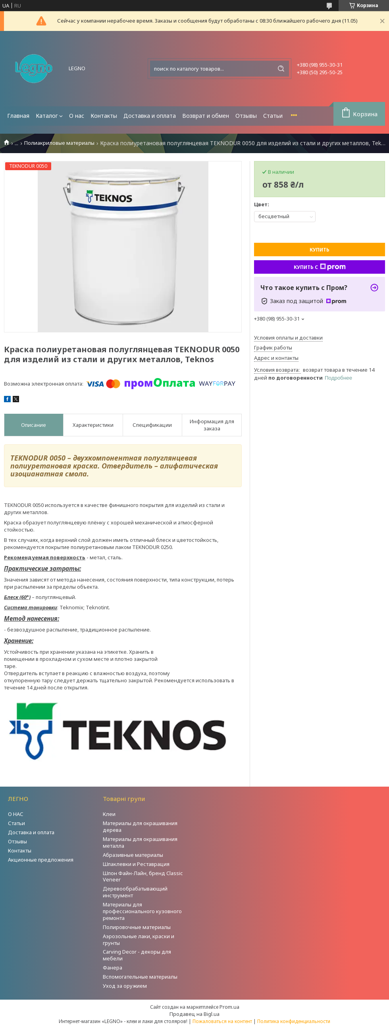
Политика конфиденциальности (293, 1021)
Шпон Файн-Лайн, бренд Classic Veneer (143, 876)
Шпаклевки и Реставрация (136, 864)
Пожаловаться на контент (222, 1021)
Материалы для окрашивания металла (140, 842)
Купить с (320, 267)
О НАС (15, 814)
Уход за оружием (125, 985)
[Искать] (281, 69)
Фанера (112, 967)
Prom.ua (229, 1006)
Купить (319, 249)
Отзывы (246, 115)
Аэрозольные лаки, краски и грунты (138, 939)
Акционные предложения (40, 859)
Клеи (109, 814)
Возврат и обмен (205, 115)
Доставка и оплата (149, 115)
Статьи (273, 115)
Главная (18, 115)
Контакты (104, 115)
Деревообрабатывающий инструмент (135, 892)
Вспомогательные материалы (140, 976)
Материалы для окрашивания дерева (140, 826)
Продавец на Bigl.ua (194, 1013)
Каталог (47, 115)
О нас (76, 115)
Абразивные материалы (133, 854)
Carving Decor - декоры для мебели (137, 955)
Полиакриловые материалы (59, 143)
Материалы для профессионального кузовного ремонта (142, 911)
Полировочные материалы (137, 927)
